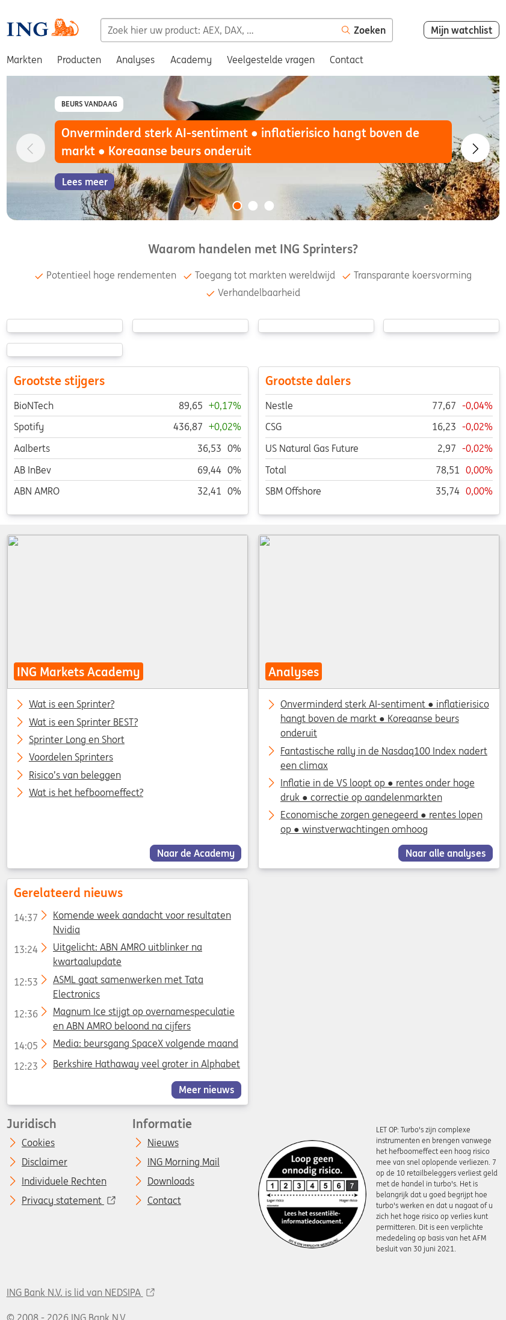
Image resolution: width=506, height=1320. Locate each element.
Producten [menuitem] (79, 60)
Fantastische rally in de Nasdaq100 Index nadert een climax (383, 758)
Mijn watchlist (462, 30)
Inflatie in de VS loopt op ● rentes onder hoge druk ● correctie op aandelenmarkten (377, 790)
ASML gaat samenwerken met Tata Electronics (108, 981)
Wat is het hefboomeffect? (86, 793)
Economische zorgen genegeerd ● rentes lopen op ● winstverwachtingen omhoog (381, 822)
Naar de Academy (195, 853)
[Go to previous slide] (30, 148)
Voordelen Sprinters (71, 757)
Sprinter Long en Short (77, 740)
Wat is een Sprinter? (71, 704)
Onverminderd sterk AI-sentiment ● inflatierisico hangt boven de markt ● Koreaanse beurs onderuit (384, 718)
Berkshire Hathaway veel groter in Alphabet (126, 1065)
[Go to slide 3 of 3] (269, 206)
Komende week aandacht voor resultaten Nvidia (121, 917)
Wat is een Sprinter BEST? (83, 722)
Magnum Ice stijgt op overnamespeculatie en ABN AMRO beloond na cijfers (123, 1014)
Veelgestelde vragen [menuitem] (271, 60)
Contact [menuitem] (346, 60)
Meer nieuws (206, 1090)
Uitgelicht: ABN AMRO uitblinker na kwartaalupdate (107, 949)
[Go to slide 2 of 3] (253, 206)
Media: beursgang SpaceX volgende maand (125, 1046)
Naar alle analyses (445, 853)
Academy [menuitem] (191, 60)
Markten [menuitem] (24, 60)
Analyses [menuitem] (135, 60)
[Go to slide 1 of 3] (237, 206)
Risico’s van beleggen (75, 775)
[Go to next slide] (475, 148)
